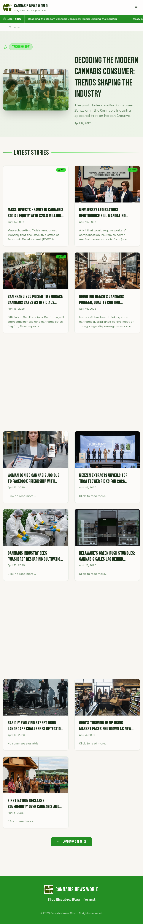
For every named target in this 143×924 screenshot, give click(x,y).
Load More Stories (71, 842)
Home (14, 27)
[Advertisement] (71, 382)
